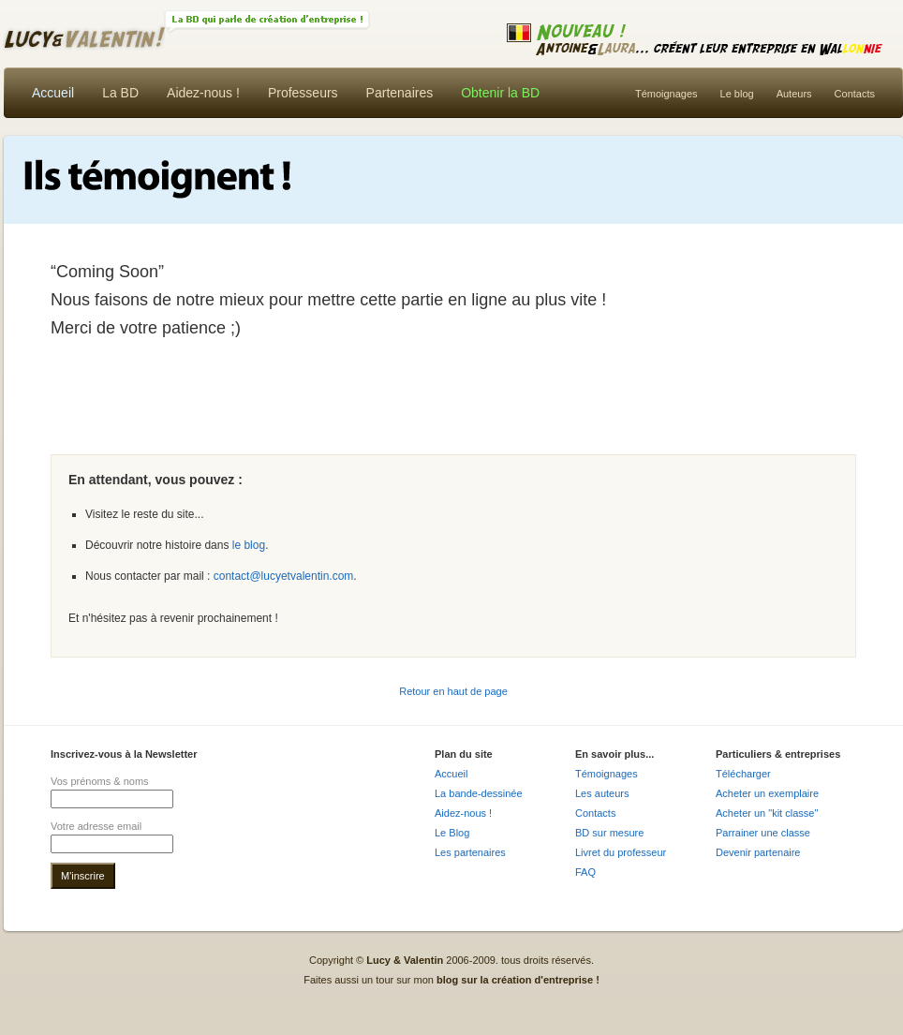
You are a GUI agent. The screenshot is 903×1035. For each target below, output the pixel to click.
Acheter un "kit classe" (767, 813)
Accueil (53, 92)
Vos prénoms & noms (100, 781)
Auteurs (794, 93)
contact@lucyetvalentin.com (284, 576)
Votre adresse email (96, 826)
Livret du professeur (620, 852)
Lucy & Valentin (376, 36)
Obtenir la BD (500, 92)
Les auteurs (602, 793)
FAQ (585, 872)
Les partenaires (470, 852)
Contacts (855, 93)
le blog (248, 545)
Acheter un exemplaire (767, 793)
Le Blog (452, 832)
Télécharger (743, 773)
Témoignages (666, 93)
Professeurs (303, 92)
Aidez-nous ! (203, 92)
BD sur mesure (609, 832)
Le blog (737, 93)
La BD (120, 92)
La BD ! (267, 22)
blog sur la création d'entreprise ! (518, 979)
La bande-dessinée (479, 793)
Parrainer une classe (763, 832)
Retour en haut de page (453, 691)
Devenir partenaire (758, 852)
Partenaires (400, 92)
